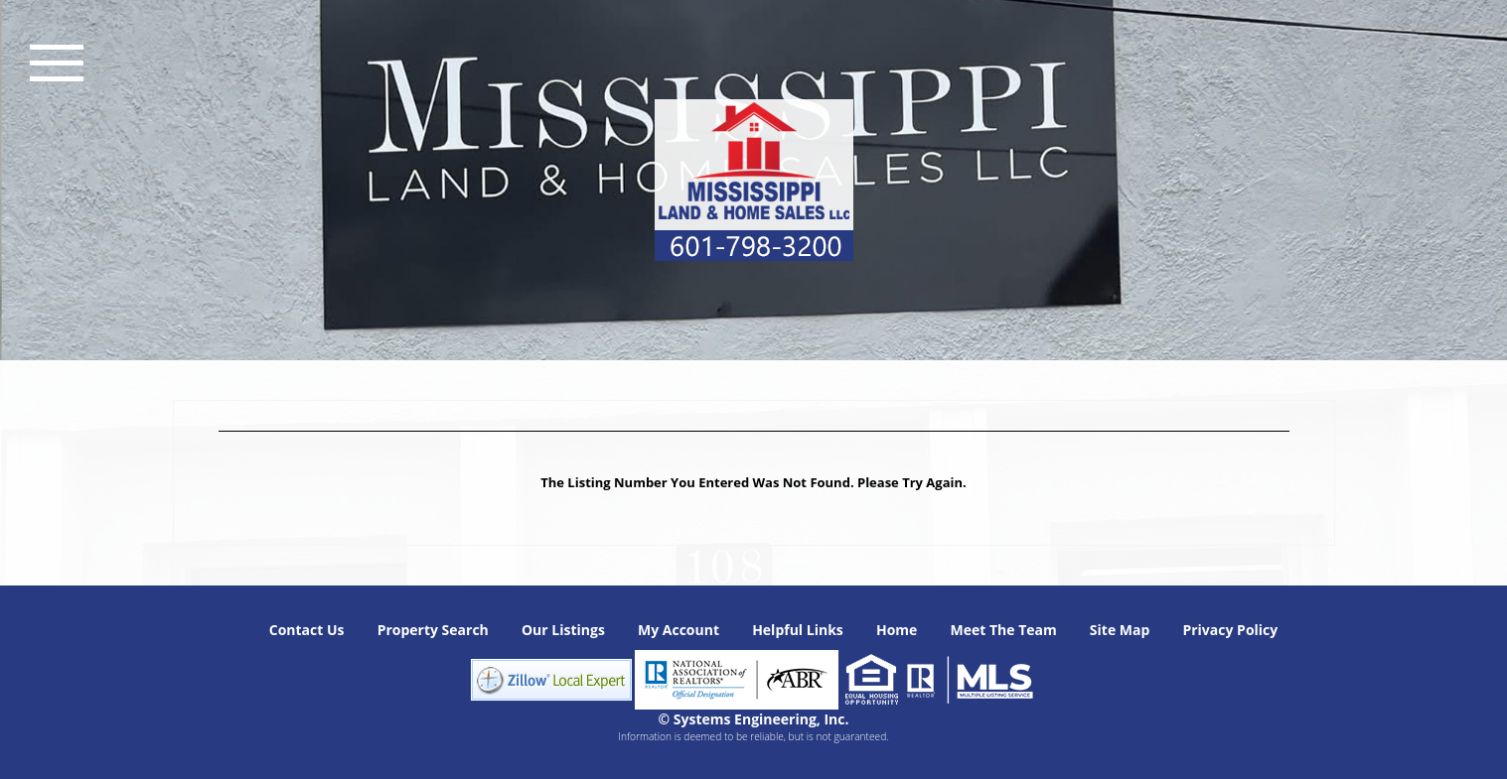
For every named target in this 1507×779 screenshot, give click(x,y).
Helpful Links (797, 629)
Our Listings (563, 629)
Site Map (1119, 629)
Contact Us (307, 629)
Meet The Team (1003, 629)
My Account (678, 629)
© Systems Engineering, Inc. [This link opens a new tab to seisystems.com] (754, 719)
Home (896, 629)
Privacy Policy (1230, 629)
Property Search (433, 629)
